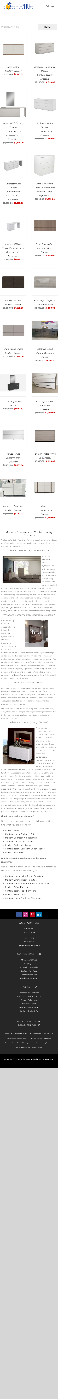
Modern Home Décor (16, 894)
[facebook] (19, 914)
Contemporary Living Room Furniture (24, 876)
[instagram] (25, 914)
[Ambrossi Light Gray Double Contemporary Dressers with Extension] (13, 93)
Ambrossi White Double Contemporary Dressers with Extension (13, 192)
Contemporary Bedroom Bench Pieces (25, 849)
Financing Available (29, 967)
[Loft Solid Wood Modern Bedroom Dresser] (45, 318)
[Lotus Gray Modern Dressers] (13, 371)
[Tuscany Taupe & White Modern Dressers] (45, 371)
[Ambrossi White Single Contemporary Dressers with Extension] (13, 214)
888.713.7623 (29, 942)
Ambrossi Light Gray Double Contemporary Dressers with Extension (13, 131)
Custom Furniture (29, 971)
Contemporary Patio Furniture (20, 891)
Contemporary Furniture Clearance (23, 898)
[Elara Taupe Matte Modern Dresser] (13, 318)
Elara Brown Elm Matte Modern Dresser (44, 248)
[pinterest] (32, 914)
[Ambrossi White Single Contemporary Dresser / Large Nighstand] (45, 153)
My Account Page (29, 960)
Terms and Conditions (29, 993)
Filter (47, 27)
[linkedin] (39, 914)
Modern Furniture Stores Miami (16, 1033)
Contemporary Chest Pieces (19, 841)
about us (29, 929)
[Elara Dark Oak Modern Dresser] (13, 270)
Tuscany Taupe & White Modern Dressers (45, 405)
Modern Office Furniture (17, 887)
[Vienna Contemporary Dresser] (45, 476)
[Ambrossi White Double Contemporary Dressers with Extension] (13, 153)
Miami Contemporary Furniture (42, 1043)
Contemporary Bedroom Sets (20, 834)
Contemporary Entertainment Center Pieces (28, 883)
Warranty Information (29, 1007)
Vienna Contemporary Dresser (44, 510)
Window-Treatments (29, 978)
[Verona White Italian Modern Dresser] (13, 476)
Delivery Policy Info (29, 1011)
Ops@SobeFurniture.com (29, 945)
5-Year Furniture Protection (29, 996)
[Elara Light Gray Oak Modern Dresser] (45, 270)
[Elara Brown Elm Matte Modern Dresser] (45, 214)
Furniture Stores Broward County (16, 1043)
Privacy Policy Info (29, 1000)
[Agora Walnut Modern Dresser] (13, 36)
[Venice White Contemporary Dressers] (13, 423)
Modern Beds (12, 830)
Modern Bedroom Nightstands (21, 838)
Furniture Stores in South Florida (41, 1033)
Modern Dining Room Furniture (21, 880)
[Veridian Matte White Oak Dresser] (45, 423)
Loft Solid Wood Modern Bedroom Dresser (45, 353)
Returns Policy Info (29, 1004)
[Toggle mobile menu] (52, 5)
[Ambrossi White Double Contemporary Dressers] (45, 93)
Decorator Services (29, 975)
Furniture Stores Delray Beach (40, 1038)
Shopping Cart (29, 963)
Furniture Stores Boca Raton (17, 1038)
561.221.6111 (29, 938)
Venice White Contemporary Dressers (13, 458)
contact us (29, 932)
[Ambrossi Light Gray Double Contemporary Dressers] (45, 36)
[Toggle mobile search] (47, 5)
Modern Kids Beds (14, 852)
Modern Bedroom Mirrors (18, 845)
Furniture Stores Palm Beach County (29, 1047)
